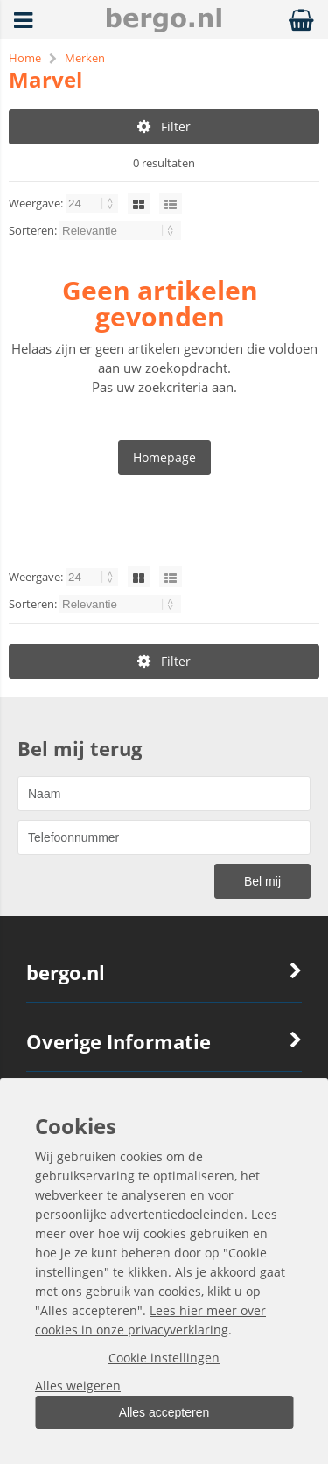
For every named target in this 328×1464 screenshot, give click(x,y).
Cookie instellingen (164, 1357)
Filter (164, 126)
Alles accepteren (164, 1412)
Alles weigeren (78, 1385)
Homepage (164, 457)
